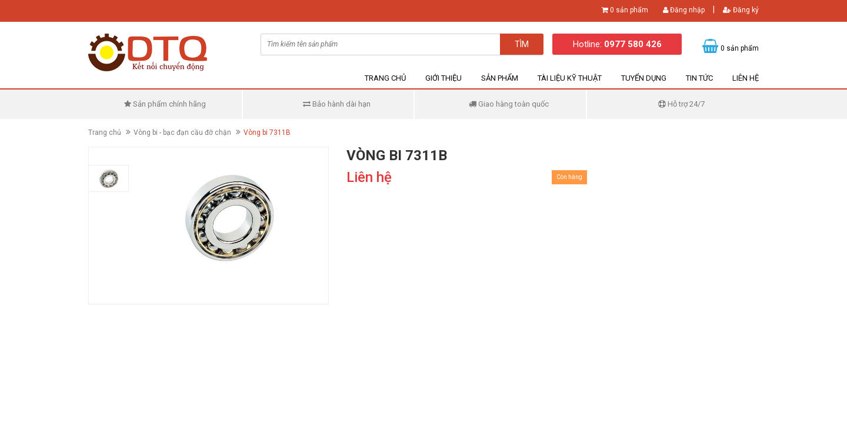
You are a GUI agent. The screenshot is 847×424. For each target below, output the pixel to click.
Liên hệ (745, 78)
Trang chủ (385, 78)
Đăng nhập (684, 10)
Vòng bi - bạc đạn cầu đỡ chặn (182, 132)
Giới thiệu (443, 78)
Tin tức (699, 78)
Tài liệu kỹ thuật (570, 78)
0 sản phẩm (629, 10)
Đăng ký (741, 10)
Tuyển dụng (643, 78)
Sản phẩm (499, 78)
